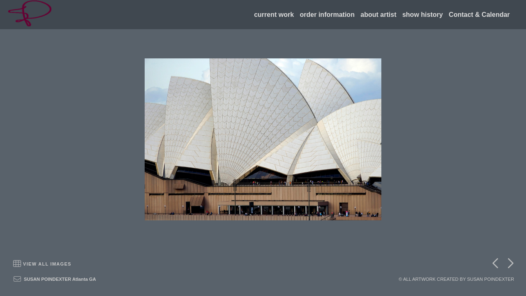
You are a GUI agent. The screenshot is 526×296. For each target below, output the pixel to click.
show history (422, 14)
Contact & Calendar (479, 14)
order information (327, 14)
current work (274, 14)
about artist (378, 14)
